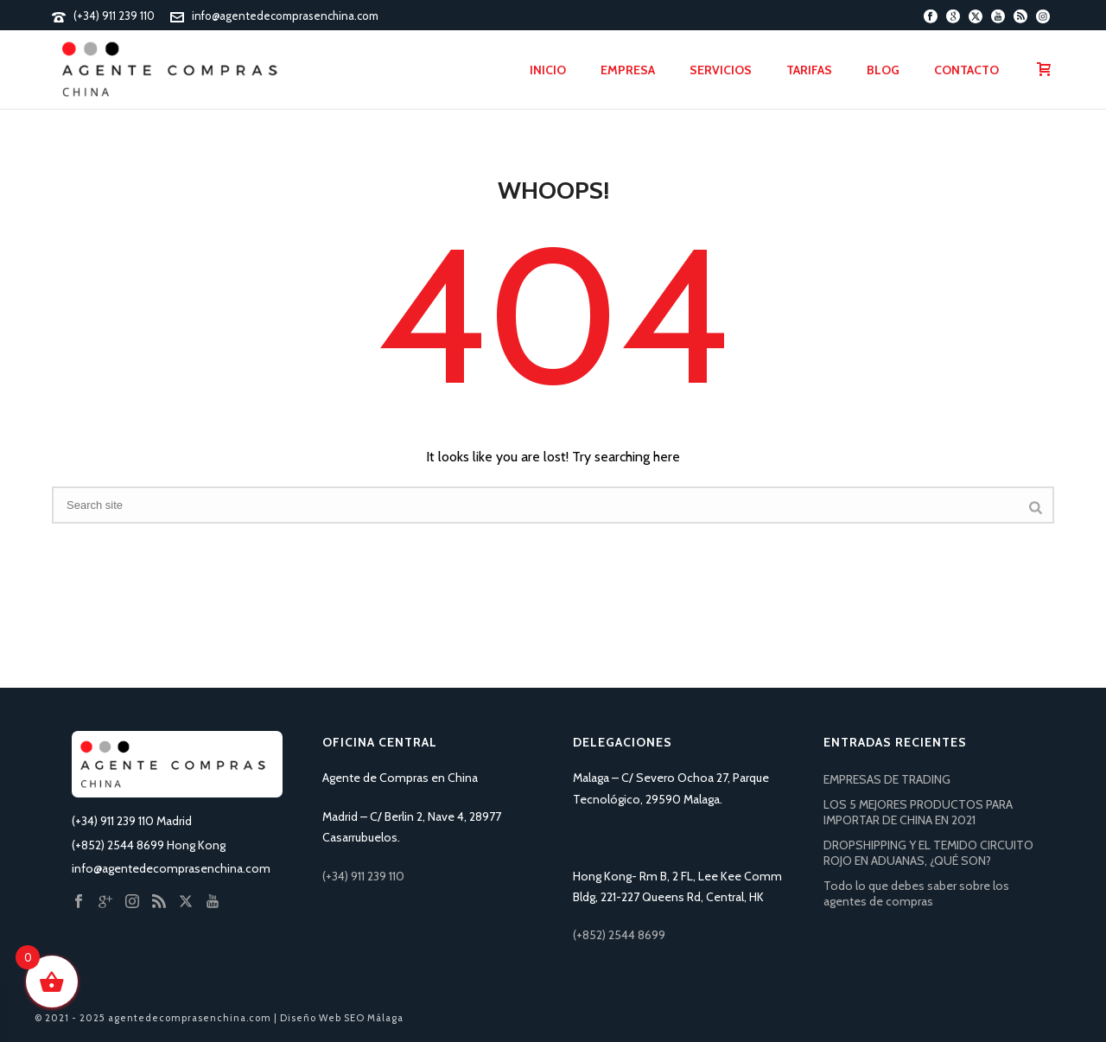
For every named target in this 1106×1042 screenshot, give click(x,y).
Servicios (721, 70)
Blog (883, 70)
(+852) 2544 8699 (619, 935)
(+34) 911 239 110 (114, 15)
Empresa (628, 70)
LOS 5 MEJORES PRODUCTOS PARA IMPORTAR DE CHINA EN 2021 (918, 812)
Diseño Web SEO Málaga (342, 1018)
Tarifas (809, 70)
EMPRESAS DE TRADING (886, 779)
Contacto (966, 70)
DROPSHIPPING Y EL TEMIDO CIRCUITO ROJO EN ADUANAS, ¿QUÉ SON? (928, 852)
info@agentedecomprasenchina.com (285, 15)
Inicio (548, 70)
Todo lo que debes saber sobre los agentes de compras (916, 893)
